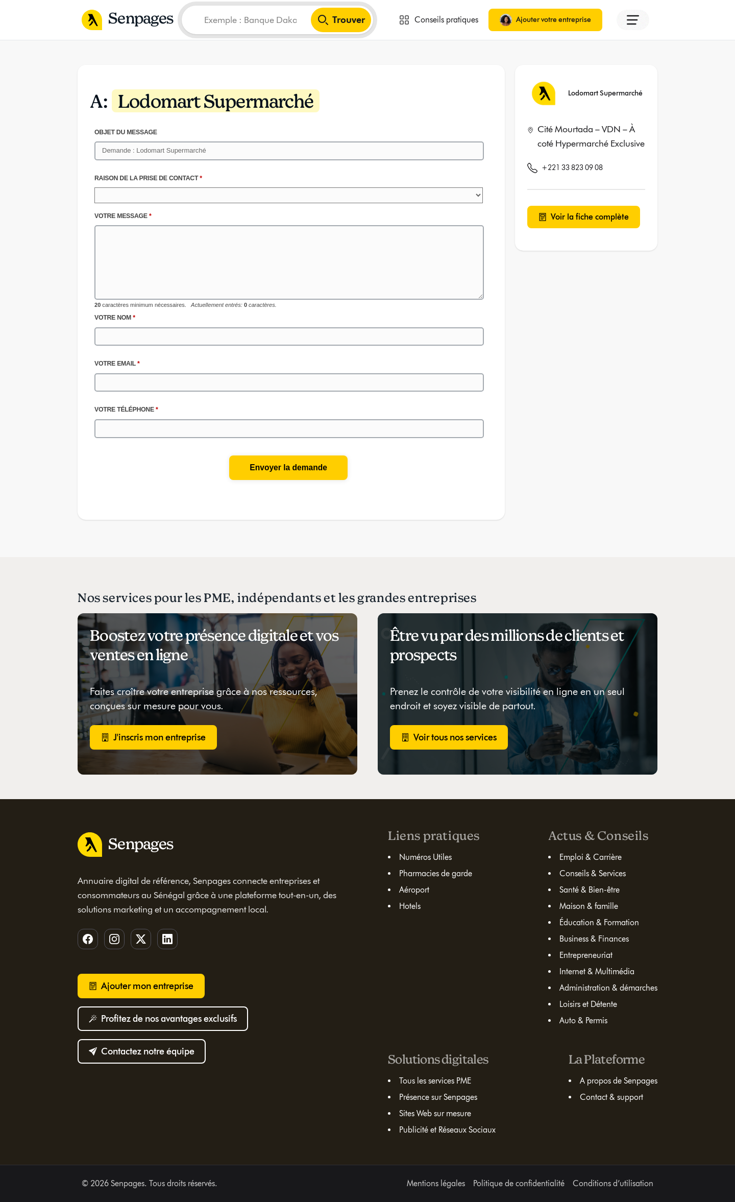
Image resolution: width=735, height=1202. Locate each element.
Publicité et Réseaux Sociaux (447, 1130)
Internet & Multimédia (596, 971)
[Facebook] (88, 939)
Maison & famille (588, 906)
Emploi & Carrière (590, 857)
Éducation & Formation (599, 922)
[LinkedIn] (167, 939)
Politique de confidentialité (519, 1183)
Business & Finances (594, 939)
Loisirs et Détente (588, 1004)
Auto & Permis (583, 1020)
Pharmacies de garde (435, 873)
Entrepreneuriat (585, 955)
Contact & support (611, 1097)
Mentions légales (436, 1183)
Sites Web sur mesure (435, 1113)
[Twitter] (141, 939)
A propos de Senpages (618, 1081)
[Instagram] (114, 939)
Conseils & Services (592, 873)
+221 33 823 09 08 (572, 167)
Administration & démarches (608, 988)
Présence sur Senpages (438, 1097)
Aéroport (414, 890)
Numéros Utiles (425, 857)
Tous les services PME (435, 1081)
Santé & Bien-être (589, 890)
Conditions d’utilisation (613, 1183)
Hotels (410, 906)
